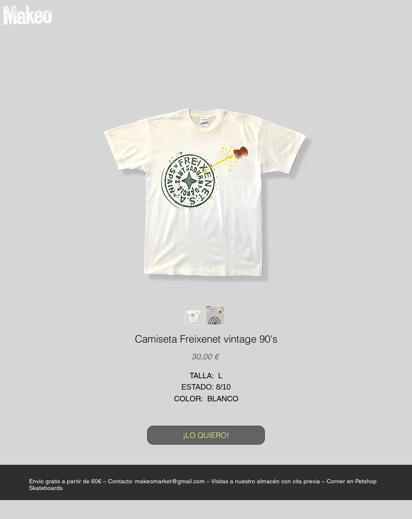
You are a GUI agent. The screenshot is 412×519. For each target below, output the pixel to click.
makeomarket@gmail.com (170, 481)
